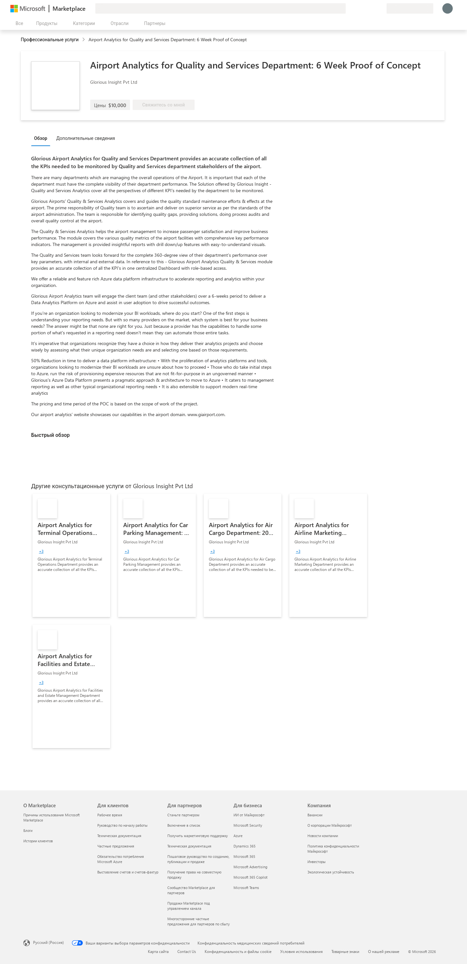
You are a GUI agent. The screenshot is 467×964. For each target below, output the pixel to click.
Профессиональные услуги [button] (49, 39)
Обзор (40, 138)
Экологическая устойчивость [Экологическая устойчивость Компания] (330, 872)
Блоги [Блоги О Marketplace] (27, 830)
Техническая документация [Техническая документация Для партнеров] (189, 846)
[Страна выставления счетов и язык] (410, 8)
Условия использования (301, 951)
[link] (71, 555)
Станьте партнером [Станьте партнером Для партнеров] (183, 814)
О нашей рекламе (383, 951)
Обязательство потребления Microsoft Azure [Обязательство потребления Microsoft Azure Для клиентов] (120, 859)
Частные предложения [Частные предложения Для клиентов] (115, 846)
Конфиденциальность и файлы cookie (238, 951)
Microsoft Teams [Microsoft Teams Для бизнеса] (246, 887)
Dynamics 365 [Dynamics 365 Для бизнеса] (245, 846)
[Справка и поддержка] (365, 8)
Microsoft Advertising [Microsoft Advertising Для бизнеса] (250, 866)
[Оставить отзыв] (358, 8)
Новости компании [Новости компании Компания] (322, 835)
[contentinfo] (84, 39)
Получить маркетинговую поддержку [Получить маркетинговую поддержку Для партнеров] (197, 835)
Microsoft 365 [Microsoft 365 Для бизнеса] (244, 856)
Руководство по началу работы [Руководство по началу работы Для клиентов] (122, 825)
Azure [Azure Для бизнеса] (238, 835)
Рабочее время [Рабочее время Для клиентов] (109, 814)
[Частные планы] (381, 8)
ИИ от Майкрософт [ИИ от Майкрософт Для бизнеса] (249, 814)
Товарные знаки (345, 951)
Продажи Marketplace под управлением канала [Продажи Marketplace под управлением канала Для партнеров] (188, 906)
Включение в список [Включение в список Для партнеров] (183, 825)
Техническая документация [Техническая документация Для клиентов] (119, 835)
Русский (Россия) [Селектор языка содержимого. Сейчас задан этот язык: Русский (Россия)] (48, 942)
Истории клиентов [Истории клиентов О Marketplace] (38, 840)
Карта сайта (158, 951)
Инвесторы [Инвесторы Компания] (316, 861)
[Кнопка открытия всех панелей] (18, 23)
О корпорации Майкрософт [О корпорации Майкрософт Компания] (329, 825)
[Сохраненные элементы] (373, 8)
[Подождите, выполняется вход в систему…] (447, 8)
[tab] (42, 138)
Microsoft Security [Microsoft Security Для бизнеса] (248, 825)
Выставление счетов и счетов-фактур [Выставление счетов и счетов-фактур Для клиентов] (127, 872)
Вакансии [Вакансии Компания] (314, 814)
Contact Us (186, 951)
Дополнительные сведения (85, 138)
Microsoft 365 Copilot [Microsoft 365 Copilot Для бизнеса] (251, 877)
